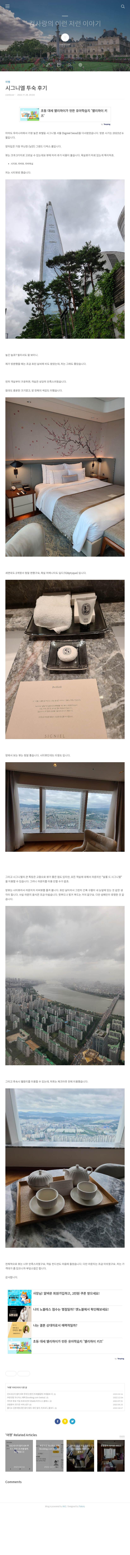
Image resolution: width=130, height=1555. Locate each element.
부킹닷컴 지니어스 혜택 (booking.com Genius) (26, 1442)
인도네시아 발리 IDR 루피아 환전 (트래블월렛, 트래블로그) (30, 1438)
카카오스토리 (65, 1466)
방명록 (59, 65)
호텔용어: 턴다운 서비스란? (17, 1449)
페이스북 (57, 1466)
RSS (70, 65)
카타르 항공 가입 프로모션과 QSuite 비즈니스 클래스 (28, 1445)
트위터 (72, 1466)
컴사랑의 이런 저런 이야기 (65, 24)
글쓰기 (49, 65)
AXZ (64, 1551)
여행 (7, 82)
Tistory (82, 1551)
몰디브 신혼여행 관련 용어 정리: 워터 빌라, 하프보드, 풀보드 (30, 1452)
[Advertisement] (65, 1306)
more (122, 1480)
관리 (81, 65)
